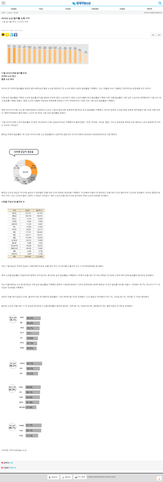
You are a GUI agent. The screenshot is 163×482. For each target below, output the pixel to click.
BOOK (149, 9)
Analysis (122, 9)
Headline (13, 9)
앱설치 (53, 477)
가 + (159, 35)
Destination (95, 9)
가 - (153, 35)
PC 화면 (80, 476)
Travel (41, 9)
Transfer (68, 9)
